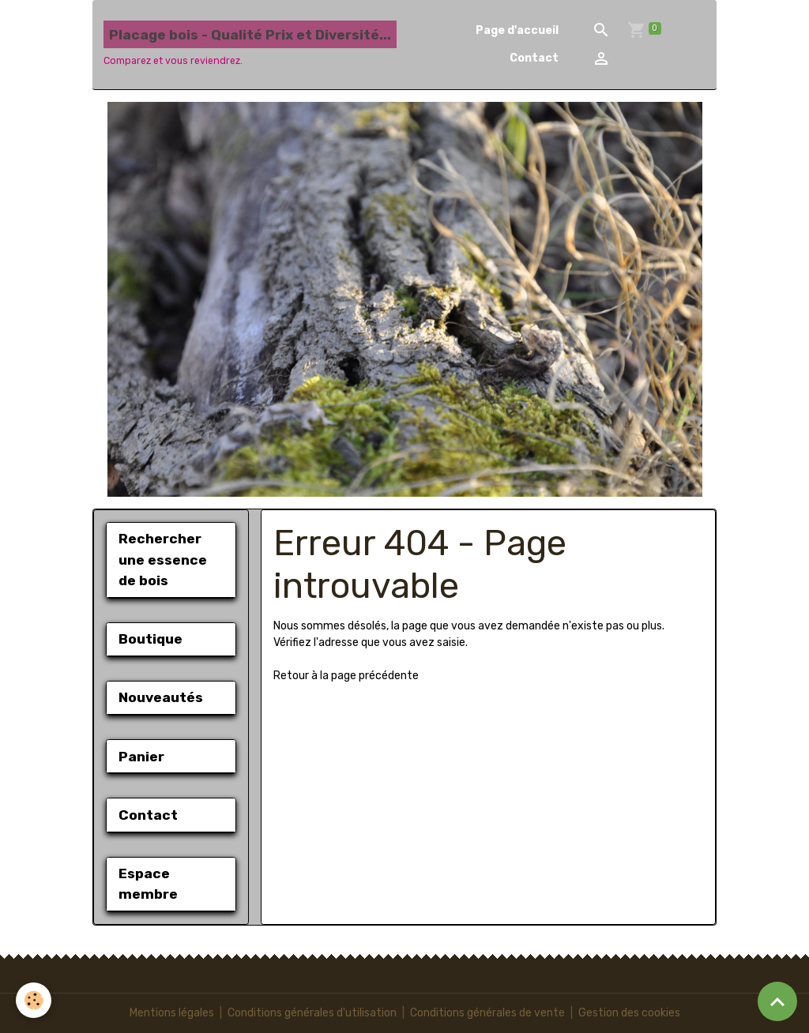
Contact (534, 58)
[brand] (250, 44)
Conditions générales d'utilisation (312, 1013)
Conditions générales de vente (487, 1013)
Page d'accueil (517, 30)
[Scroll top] (777, 1001)
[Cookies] (33, 1000)
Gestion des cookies (629, 1013)
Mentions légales (172, 1013)
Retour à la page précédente (346, 675)
